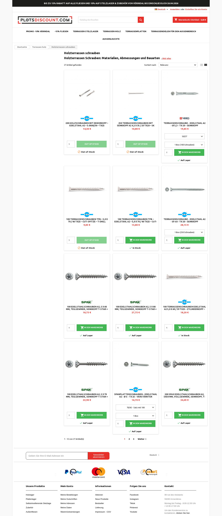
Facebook (134, 495)
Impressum (100, 512)
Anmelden (175, 9)
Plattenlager (31, 499)
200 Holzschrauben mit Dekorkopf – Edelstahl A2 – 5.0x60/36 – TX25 (87, 124)
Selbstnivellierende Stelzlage (38, 503)
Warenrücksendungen (70, 512)
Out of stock (92, 144)
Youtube (133, 512)
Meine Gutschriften (69, 499)
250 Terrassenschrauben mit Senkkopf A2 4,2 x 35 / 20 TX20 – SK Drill (135, 125)
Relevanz (178, 65)
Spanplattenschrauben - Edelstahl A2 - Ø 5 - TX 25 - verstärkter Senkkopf (135, 396)
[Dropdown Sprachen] (162, 9)
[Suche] (111, 20)
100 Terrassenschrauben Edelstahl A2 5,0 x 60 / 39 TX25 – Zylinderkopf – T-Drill (184, 309)
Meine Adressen (68, 503)
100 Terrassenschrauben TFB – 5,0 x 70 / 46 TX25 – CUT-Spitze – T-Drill (87, 220)
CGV (109, 512)
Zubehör (29, 507)
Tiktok (132, 503)
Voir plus (166, 58)
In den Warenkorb (189, 152)
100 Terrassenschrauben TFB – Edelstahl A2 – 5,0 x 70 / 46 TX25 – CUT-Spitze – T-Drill (135, 221)
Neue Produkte (101, 499)
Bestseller (99, 503)
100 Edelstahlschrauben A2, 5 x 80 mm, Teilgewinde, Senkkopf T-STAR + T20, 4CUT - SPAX (136, 309)
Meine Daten (66, 507)
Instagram (134, 499)
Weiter (142, 439)
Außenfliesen (31, 512)
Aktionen (99, 495)
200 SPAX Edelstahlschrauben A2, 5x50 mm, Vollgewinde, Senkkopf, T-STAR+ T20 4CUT (184, 396)
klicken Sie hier (183, 513)
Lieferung (99, 507)
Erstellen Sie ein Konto (196, 9)
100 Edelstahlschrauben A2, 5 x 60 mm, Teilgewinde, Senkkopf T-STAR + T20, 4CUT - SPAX (87, 309)
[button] (55, 474)
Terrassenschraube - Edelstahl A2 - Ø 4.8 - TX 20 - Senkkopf (184, 220)
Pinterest (134, 507)
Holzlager (30, 495)
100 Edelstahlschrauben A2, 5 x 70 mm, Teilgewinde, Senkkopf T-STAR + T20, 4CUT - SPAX (87, 396)
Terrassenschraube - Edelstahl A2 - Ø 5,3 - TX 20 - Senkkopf (184, 124)
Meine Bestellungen (69, 495)
